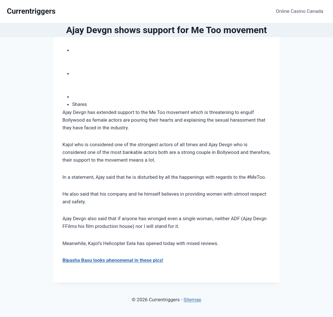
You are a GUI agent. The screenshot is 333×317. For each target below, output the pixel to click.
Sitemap (192, 299)
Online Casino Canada (299, 11)
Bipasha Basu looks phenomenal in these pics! (112, 260)
